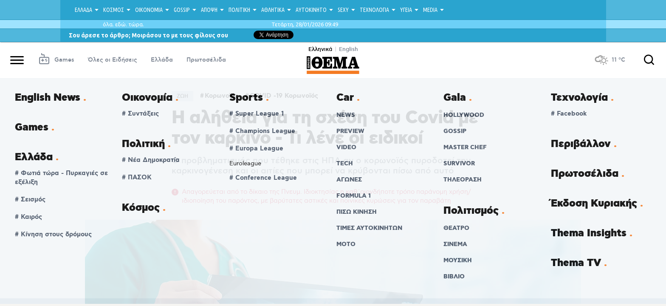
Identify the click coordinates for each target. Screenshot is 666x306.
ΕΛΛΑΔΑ (83, 9)
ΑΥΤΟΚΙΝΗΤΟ (311, 9)
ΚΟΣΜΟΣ (113, 9)
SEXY (343, 9)
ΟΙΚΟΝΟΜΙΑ (149, 9)
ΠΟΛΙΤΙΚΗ (239, 9)
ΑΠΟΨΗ (209, 9)
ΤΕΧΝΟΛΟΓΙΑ (374, 9)
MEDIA (430, 9)
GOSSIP (182, 9)
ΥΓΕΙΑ (406, 9)
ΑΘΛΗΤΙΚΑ (273, 9)
